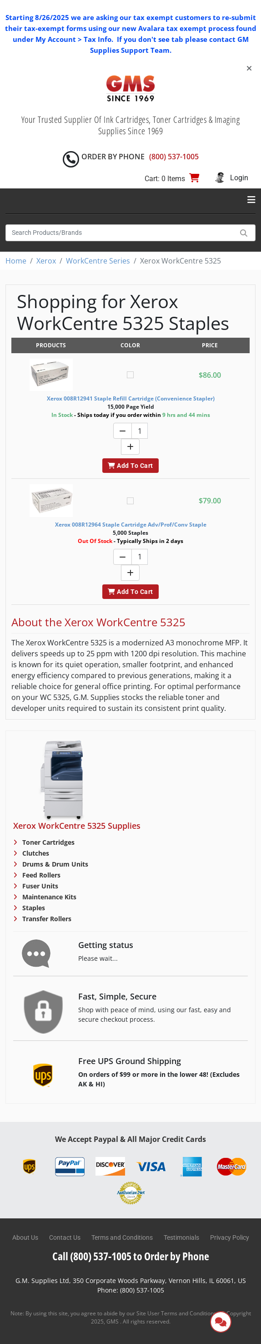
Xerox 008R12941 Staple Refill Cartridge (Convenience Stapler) (131, 398)
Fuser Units (39, 886)
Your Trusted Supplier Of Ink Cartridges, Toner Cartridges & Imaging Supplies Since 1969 (130, 125)
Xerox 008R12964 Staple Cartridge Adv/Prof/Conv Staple (130, 524)
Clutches (34, 853)
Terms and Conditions (122, 1237)
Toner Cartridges (47, 842)
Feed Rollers (40, 875)
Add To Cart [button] (130, 465)
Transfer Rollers (45, 918)
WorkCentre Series (98, 261)
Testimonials (181, 1237)
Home (15, 261)
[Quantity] (139, 431)
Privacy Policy (229, 1237)
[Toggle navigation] (251, 199)
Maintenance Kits (48, 897)
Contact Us (64, 1237)
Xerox (46, 261)
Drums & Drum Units (54, 864)
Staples (32, 907)
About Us (25, 1237)
